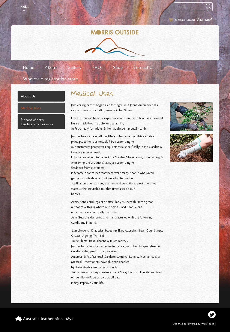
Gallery (75, 67)
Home (28, 67)
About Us (28, 96)
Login (23, 6)
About (51, 67)
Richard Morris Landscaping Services (37, 122)
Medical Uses (31, 108)
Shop (118, 67)
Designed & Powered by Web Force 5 (194, 323)
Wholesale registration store (50, 78)
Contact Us (143, 67)
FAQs (97, 67)
